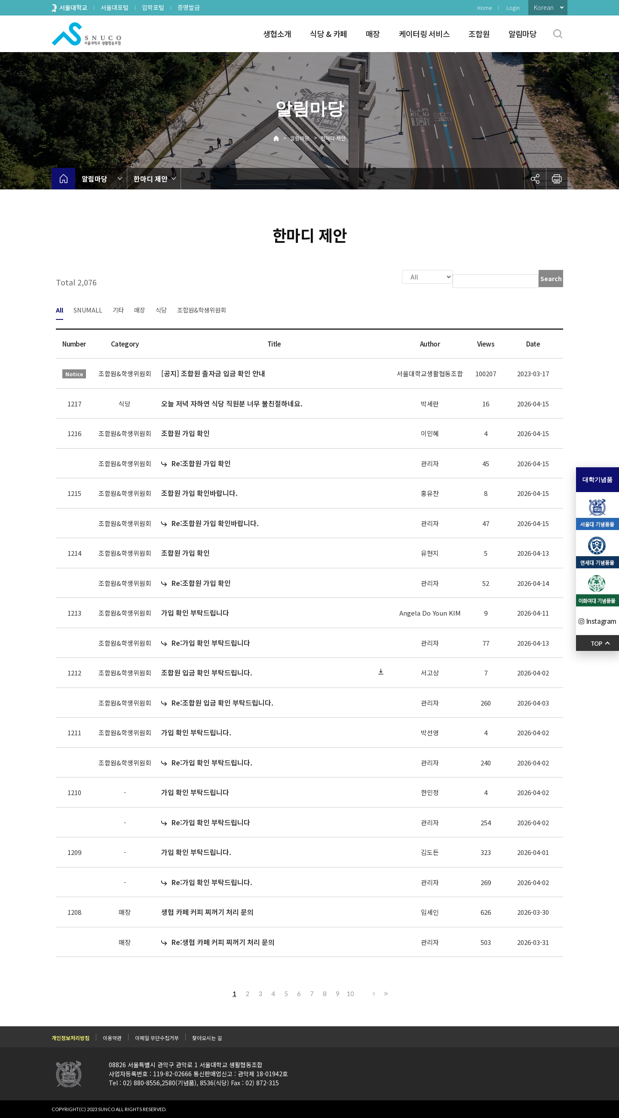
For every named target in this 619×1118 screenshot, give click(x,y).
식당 (161, 308)
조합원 (479, 33)
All (59, 308)
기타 (118, 308)
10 (350, 993)
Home (484, 7)
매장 (373, 33)
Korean (544, 7)
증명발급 (189, 7)
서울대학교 (73, 7)
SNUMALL (88, 308)
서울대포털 (115, 7)
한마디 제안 (333, 138)
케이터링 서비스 (424, 33)
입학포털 (153, 7)
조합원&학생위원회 (201, 308)
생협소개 (277, 33)
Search (551, 278)
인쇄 (556, 178)
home (63, 178)
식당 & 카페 (328, 33)
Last (384, 992)
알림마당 (522, 33)
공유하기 (535, 178)
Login (513, 7)
